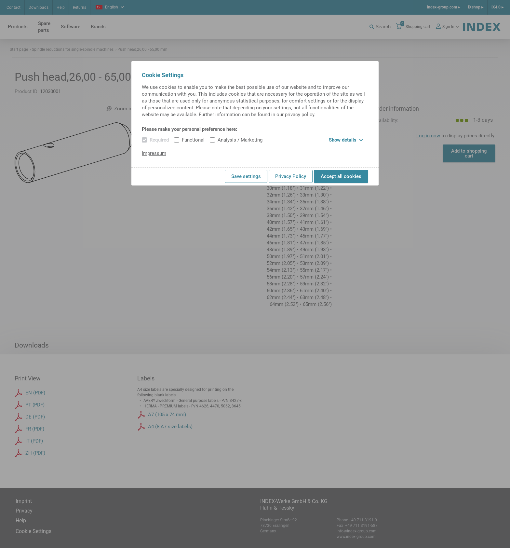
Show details (346, 140)
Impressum (154, 153)
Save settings (246, 176)
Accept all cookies (341, 176)
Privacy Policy (290, 176)
